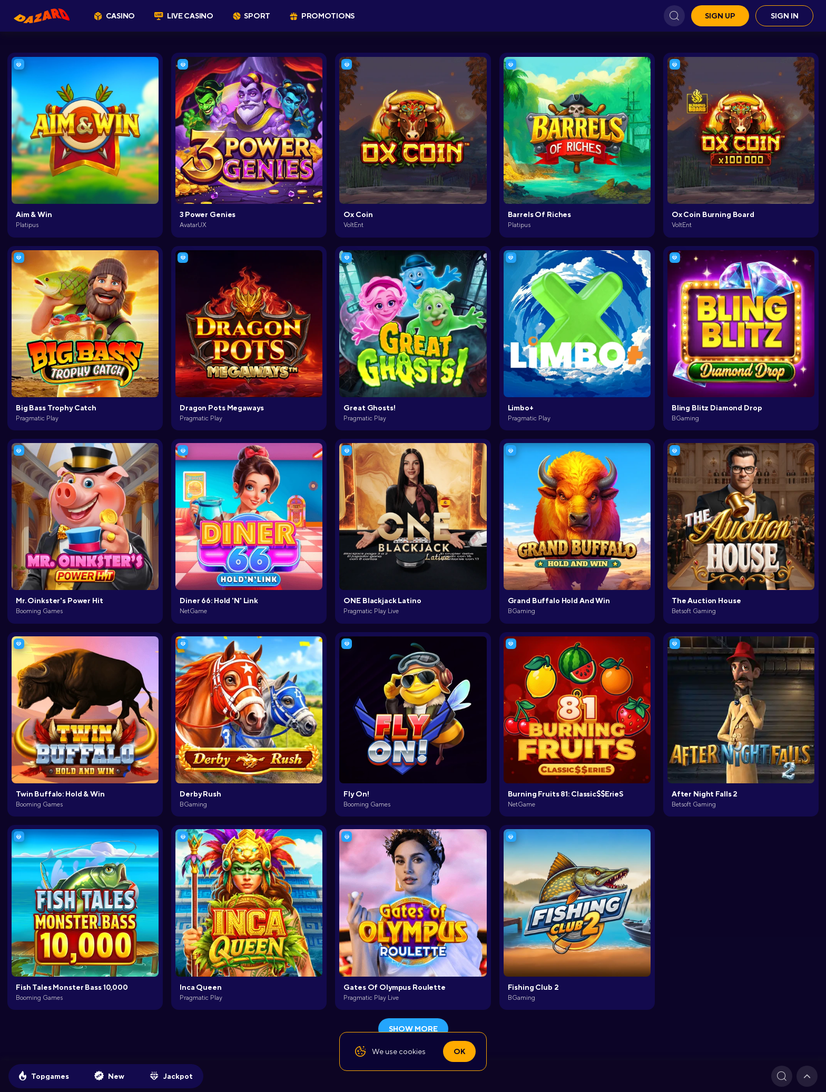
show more (413, 1029)
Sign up (720, 16)
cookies (412, 1051)
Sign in (785, 16)
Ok (459, 1051)
